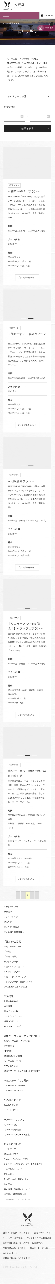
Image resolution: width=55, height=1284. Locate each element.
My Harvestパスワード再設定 (17, 1135)
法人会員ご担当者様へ (14, 932)
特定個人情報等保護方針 (15, 1194)
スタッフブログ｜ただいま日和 (18, 982)
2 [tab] (29, 318)
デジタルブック (11, 962)
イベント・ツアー (12, 972)
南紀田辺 (33, 5)
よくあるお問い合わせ (21, 76)
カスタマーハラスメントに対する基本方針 (23, 1164)
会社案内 (8, 1184)
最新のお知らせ (11, 1001)
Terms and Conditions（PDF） (16, 1159)
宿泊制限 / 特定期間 (13, 1056)
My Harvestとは (10, 1124)
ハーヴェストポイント (14, 1061)
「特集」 (8, 951)
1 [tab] (21, 318)
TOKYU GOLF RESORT (14, 1091)
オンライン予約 (11, 917)
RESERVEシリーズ (12, 1026)
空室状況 (8, 912)
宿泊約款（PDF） (12, 1154)
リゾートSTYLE (11, 1110)
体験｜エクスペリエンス (15, 977)
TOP (4, 23)
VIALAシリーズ (11, 1021)
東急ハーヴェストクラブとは (17, 1041)
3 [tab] (32, 608)
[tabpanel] (25, 163)
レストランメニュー (13, 1016)
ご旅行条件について (13, 1169)
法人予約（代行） (12, 927)
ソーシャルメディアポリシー (17, 1199)
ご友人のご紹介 (11, 1066)
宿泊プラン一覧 (11, 1011)
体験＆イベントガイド (14, 967)
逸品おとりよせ (11, 1105)
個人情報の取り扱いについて (17, 1189)
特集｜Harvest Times (12, 947)
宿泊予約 (49, 28)
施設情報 (8, 1006)
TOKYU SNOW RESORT (14, 1085)
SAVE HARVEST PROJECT (15, 987)
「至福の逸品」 (11, 956)
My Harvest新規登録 (12, 1130)
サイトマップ (10, 1149)
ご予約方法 (9, 1046)
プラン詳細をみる (24, 277)
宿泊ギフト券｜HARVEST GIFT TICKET (22, 1071)
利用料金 (8, 1051)
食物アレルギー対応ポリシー (17, 1179)
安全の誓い (9, 1174)
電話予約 (8, 922)
